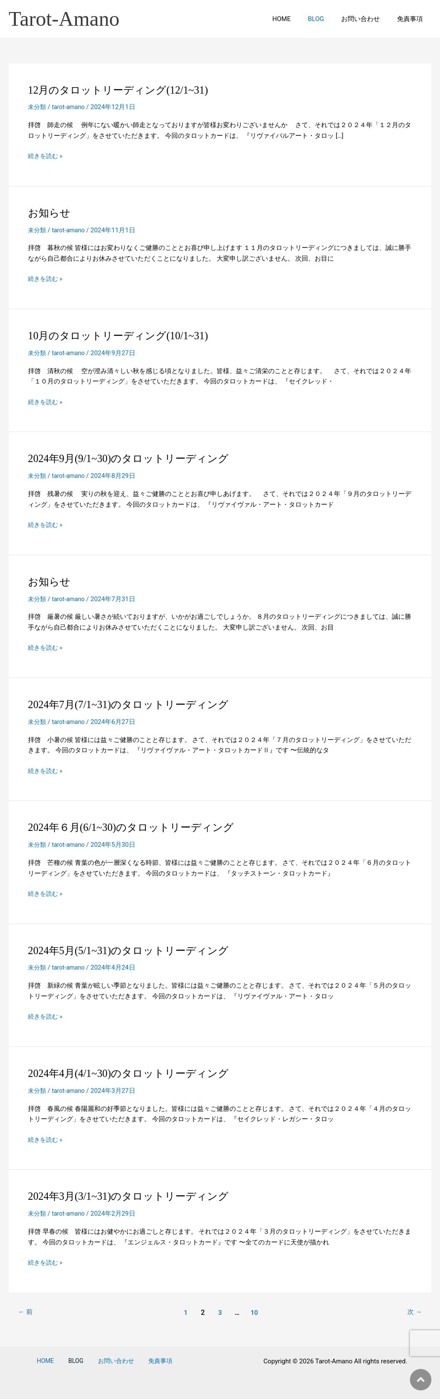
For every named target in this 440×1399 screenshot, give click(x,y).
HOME (296, 19)
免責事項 (412, 19)
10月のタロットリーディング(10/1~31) (125, 335)
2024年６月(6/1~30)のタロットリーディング (139, 827)
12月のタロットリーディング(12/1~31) (125, 90)
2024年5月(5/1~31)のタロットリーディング (136, 950)
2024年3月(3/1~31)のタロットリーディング (136, 1196)
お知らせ (51, 213)
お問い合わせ (367, 19)
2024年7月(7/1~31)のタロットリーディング (136, 704)
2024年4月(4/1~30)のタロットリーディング (136, 1073)
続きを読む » (46, 156)
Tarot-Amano (64, 18)
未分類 (37, 107)
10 (255, 1312)
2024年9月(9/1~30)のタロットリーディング (136, 458)
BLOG (327, 19)
